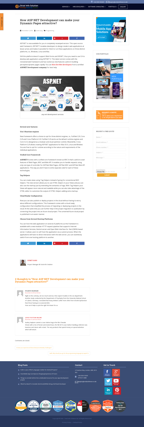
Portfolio (112, 7)
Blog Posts (23, 365)
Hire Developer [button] (79, 7)
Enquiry (123, 7)
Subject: (99, 152)
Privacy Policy (66, 422)
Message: (100, 157)
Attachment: (100, 170)
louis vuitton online (33, 317)
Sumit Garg (39, 30)
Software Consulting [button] (97, 7)
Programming (50, 30)
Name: (99, 137)
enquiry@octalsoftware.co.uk (118, 2)
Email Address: (102, 142)
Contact (78, 365)
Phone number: (102, 147)
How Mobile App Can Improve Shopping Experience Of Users (38, 374)
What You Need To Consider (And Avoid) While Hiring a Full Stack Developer (43, 384)
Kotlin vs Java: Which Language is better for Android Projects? (38, 370)
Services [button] (66, 7)
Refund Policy (77, 422)
